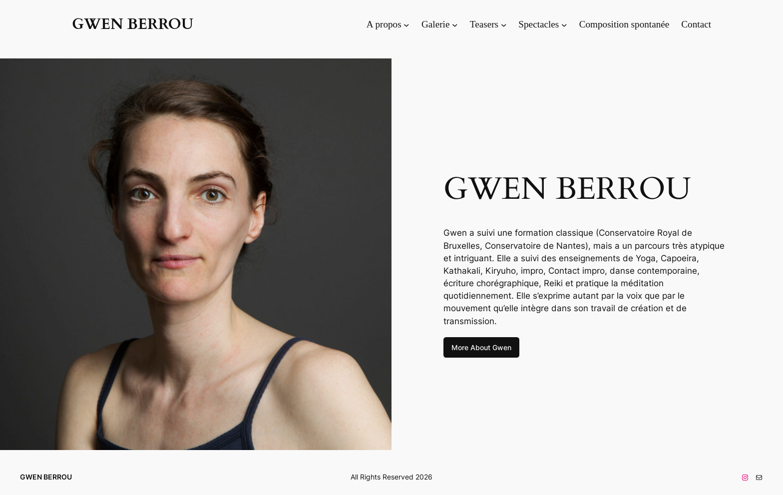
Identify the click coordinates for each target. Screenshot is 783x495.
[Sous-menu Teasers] (504, 24)
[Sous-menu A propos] (406, 24)
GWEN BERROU (132, 24)
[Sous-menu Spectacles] (564, 24)
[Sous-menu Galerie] (455, 24)
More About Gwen (481, 347)
